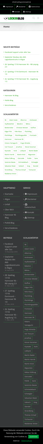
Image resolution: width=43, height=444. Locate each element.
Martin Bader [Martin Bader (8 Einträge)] (33, 151)
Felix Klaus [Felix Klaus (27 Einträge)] (18, 131)
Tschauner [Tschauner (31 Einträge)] (32, 170)
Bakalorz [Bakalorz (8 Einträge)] (20, 124)
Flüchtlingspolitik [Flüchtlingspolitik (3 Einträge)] (21, 135)
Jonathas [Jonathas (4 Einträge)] (19, 147)
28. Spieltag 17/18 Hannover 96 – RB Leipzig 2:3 (11, 279)
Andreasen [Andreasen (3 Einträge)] (33, 120)
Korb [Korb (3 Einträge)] (15, 151)
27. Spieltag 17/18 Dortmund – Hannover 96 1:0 (10, 296)
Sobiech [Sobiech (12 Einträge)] (21, 166)
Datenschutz (26, 440)
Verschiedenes (10, 105)
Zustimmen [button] (33, 437)
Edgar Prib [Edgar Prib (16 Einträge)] (8, 131)
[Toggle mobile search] (34, 18)
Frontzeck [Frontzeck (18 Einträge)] (33, 135)
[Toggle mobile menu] (38, 18)
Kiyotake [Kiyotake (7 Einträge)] (8, 151)
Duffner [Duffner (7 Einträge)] (33, 128)
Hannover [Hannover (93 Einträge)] (8, 139)
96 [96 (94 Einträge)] (5, 120)
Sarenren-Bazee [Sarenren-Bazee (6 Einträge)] (10, 162)
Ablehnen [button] (16, 441)
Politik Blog (9, 100)
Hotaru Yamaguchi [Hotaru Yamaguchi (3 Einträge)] (11, 143)
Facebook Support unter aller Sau (18, 52)
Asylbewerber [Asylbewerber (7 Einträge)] (9, 124)
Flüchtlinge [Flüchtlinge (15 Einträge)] (8, 135)
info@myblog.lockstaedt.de (21, 2)
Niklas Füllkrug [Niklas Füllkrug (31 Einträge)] (10, 158)
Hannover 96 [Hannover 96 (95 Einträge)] (19, 139)
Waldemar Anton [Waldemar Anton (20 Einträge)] (10, 174)
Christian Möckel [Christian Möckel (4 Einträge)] (22, 128)
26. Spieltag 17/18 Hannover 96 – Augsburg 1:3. (11, 313)
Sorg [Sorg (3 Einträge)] (28, 166)
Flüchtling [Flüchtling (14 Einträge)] (28, 131)
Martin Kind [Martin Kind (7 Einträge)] (21, 155)
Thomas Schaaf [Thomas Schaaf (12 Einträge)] (20, 170)
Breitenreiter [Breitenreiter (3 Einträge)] (9, 128)
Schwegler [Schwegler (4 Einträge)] (34, 162)
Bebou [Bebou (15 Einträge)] (28, 124)
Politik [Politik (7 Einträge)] (29, 158)
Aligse (7, 199)
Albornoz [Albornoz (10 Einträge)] (23, 120)
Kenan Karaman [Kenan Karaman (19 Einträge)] (30, 147)
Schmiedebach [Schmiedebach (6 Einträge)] (23, 162)
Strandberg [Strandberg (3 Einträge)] (8, 170)
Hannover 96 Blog (11, 95)
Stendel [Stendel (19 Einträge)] (35, 166)
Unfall (7, 204)
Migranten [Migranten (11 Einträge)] (31, 155)
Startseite (9, 194)
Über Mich (9, 209)
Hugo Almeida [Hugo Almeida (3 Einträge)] (25, 143)
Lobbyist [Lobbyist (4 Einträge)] (23, 151)
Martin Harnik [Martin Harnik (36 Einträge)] (9, 155)
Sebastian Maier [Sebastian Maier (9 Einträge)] (10, 166)
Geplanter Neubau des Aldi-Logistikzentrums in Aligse (12, 262)
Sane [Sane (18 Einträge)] (36, 158)
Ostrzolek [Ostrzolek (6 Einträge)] (21, 158)
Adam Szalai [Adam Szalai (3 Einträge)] (13, 120)
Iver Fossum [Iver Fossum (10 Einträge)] (9, 147)
